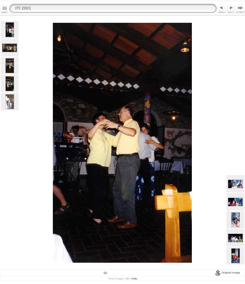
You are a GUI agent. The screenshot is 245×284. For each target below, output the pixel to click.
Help (134, 278)
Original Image (227, 272)
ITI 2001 (23, 8)
